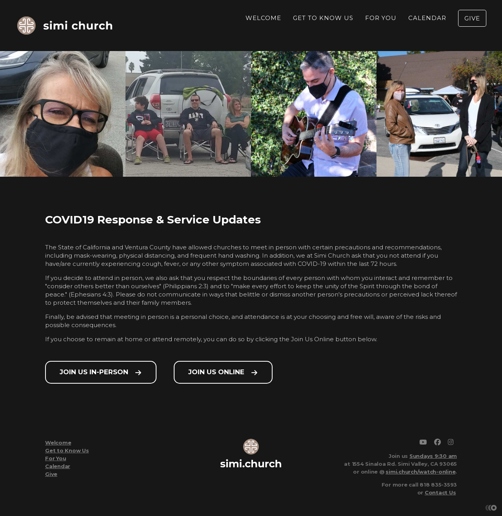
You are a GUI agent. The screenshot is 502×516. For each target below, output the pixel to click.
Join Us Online (216, 372)
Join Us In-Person (94, 372)
